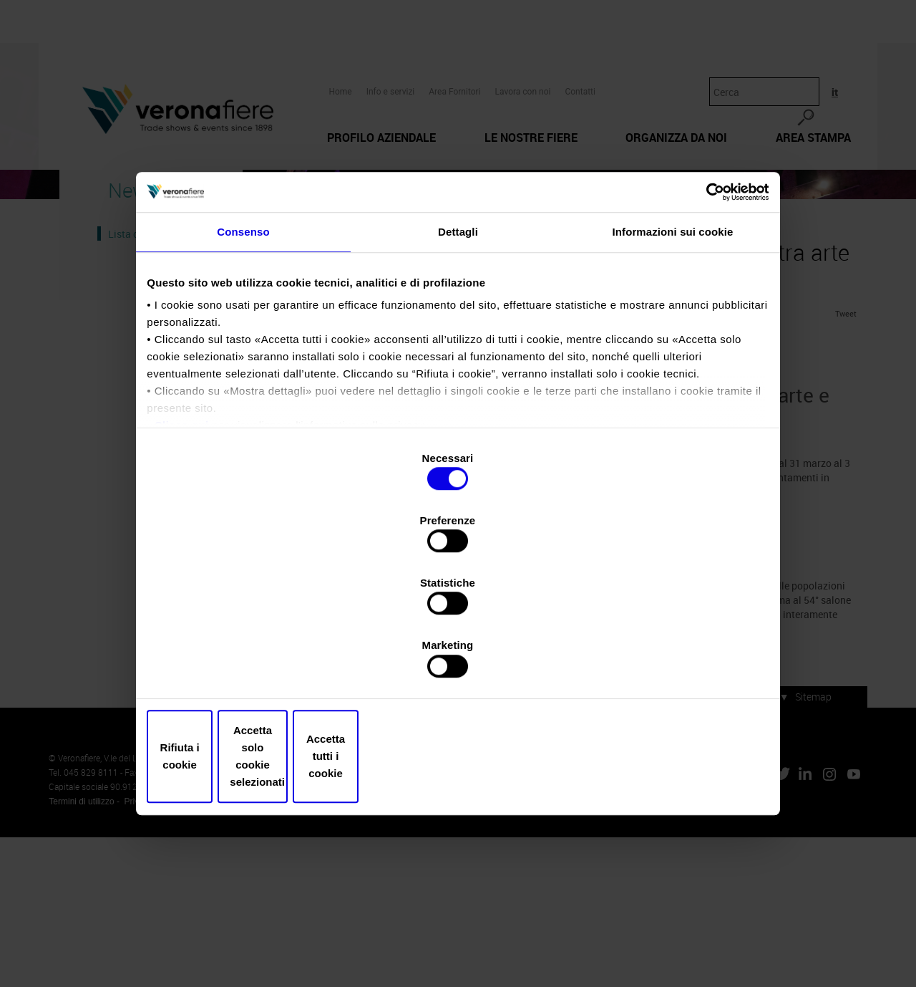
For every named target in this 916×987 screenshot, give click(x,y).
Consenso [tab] (243, 361)
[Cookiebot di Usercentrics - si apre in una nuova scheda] (701, 313)
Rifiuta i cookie (252, 663)
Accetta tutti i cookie (663, 663)
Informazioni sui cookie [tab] (673, 361)
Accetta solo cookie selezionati (458, 663)
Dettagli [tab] (458, 361)
